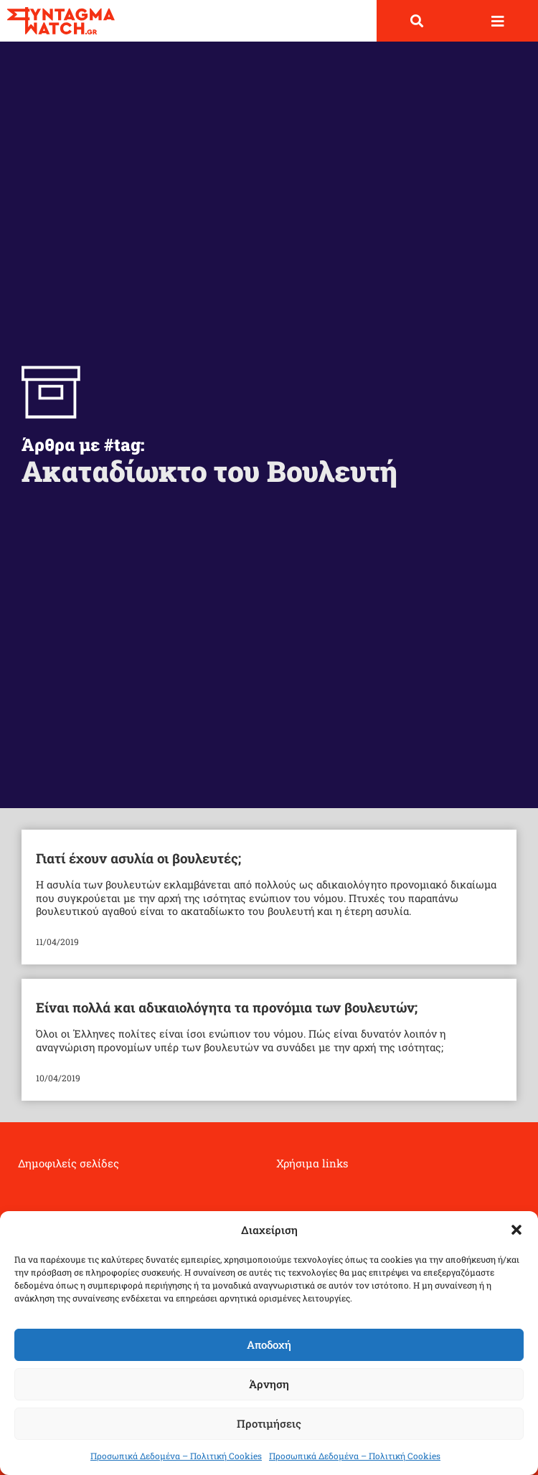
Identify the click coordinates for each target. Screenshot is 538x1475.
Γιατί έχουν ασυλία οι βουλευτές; (138, 858)
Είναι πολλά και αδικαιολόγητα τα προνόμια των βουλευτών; (226, 1007)
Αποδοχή (269, 1344)
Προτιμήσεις (269, 1423)
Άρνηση (269, 1384)
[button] (516, 1230)
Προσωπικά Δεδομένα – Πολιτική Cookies (176, 1455)
